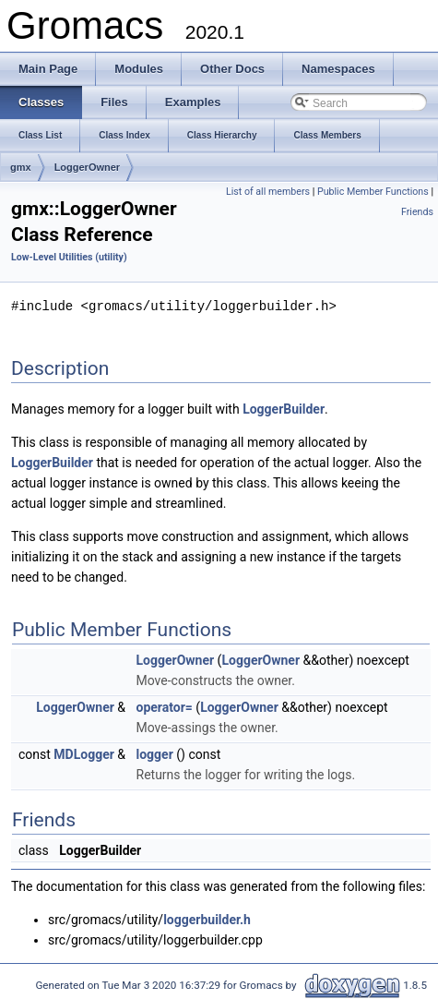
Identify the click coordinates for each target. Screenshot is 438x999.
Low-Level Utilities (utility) (69, 257)
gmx (20, 167)
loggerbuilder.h (207, 918)
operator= (164, 706)
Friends (417, 212)
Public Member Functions (373, 192)
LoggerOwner (87, 167)
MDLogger (83, 753)
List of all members (268, 192)
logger (154, 753)
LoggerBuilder (284, 408)
